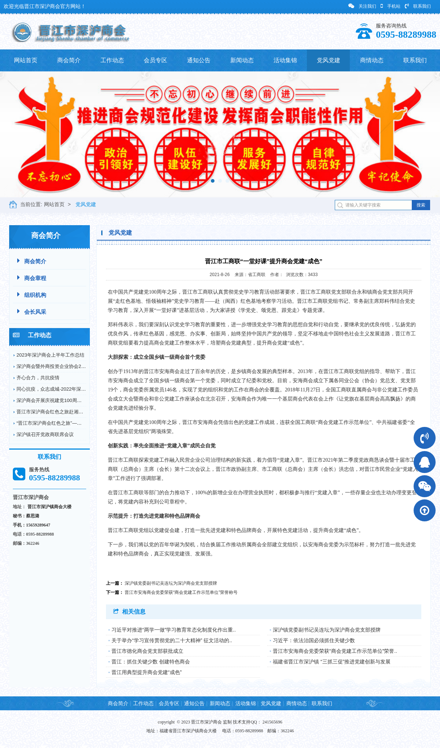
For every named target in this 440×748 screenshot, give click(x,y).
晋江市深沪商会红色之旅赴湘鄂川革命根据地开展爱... (73, 411)
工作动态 (112, 60)
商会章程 (31, 277)
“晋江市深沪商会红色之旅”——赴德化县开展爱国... (70, 423)
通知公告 (198, 60)
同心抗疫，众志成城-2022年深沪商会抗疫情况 (65, 389)
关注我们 (362, 6)
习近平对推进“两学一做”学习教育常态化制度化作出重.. (173, 630)
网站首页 (25, 60)
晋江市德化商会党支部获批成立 (147, 651)
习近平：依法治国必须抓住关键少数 (314, 640)
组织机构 (31, 294)
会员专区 (155, 60)
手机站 (390, 6)
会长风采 (31, 311)
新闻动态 (242, 60)
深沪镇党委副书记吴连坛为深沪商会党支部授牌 (171, 583)
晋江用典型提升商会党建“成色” (146, 672)
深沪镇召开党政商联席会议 (45, 434)
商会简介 (69, 60)
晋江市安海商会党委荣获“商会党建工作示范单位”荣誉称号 (181, 592)
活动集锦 (285, 60)
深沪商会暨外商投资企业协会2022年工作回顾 (64, 366)
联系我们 (418, 6)
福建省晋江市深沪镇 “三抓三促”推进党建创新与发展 (331, 662)
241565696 (272, 722)
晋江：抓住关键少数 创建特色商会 (150, 662)
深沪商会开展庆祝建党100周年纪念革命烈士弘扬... (70, 400)
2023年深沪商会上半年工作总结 (50, 355)
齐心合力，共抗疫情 (37, 377)
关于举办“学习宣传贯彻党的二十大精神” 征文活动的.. (171, 640)
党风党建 (328, 60)
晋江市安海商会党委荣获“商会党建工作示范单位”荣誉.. (335, 651)
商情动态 (372, 60)
